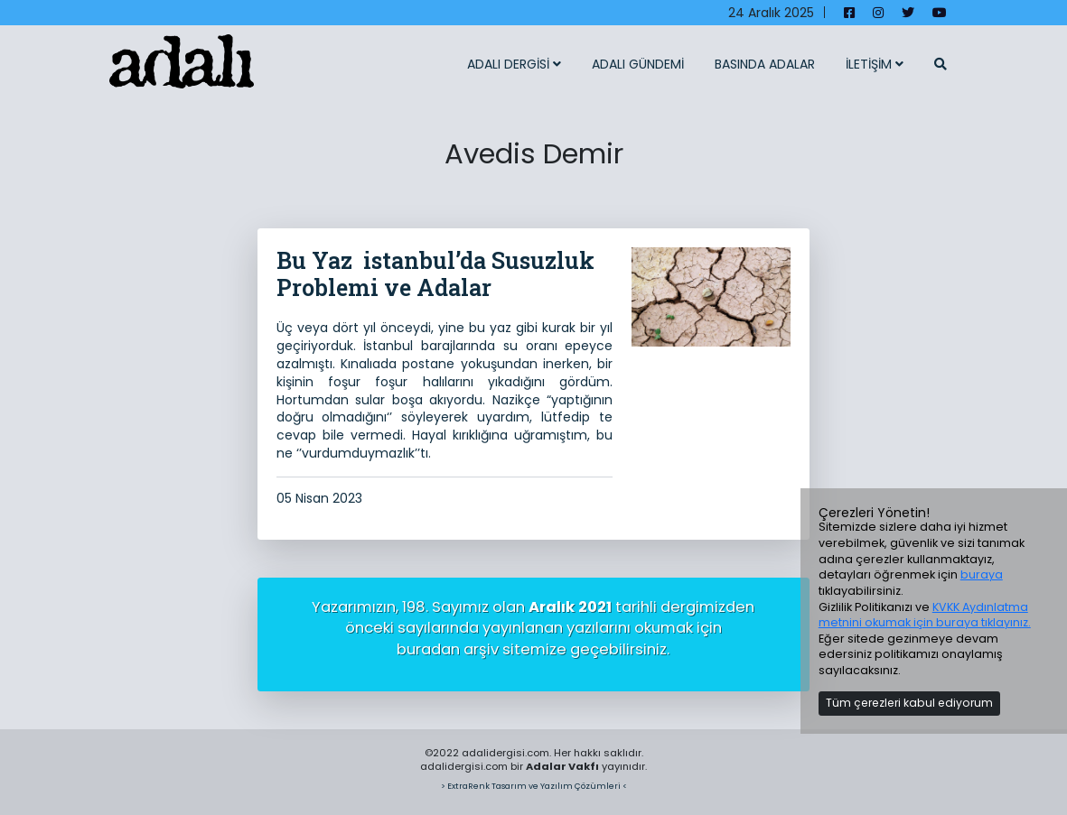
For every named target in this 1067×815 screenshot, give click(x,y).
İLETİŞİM (874, 64)
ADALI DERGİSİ (514, 64)
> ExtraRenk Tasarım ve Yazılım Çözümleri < (534, 786)
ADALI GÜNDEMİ (638, 64)
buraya (981, 574)
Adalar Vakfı (562, 766)
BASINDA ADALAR (765, 64)
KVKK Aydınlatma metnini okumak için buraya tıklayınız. (925, 615)
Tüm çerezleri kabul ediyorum (909, 702)
